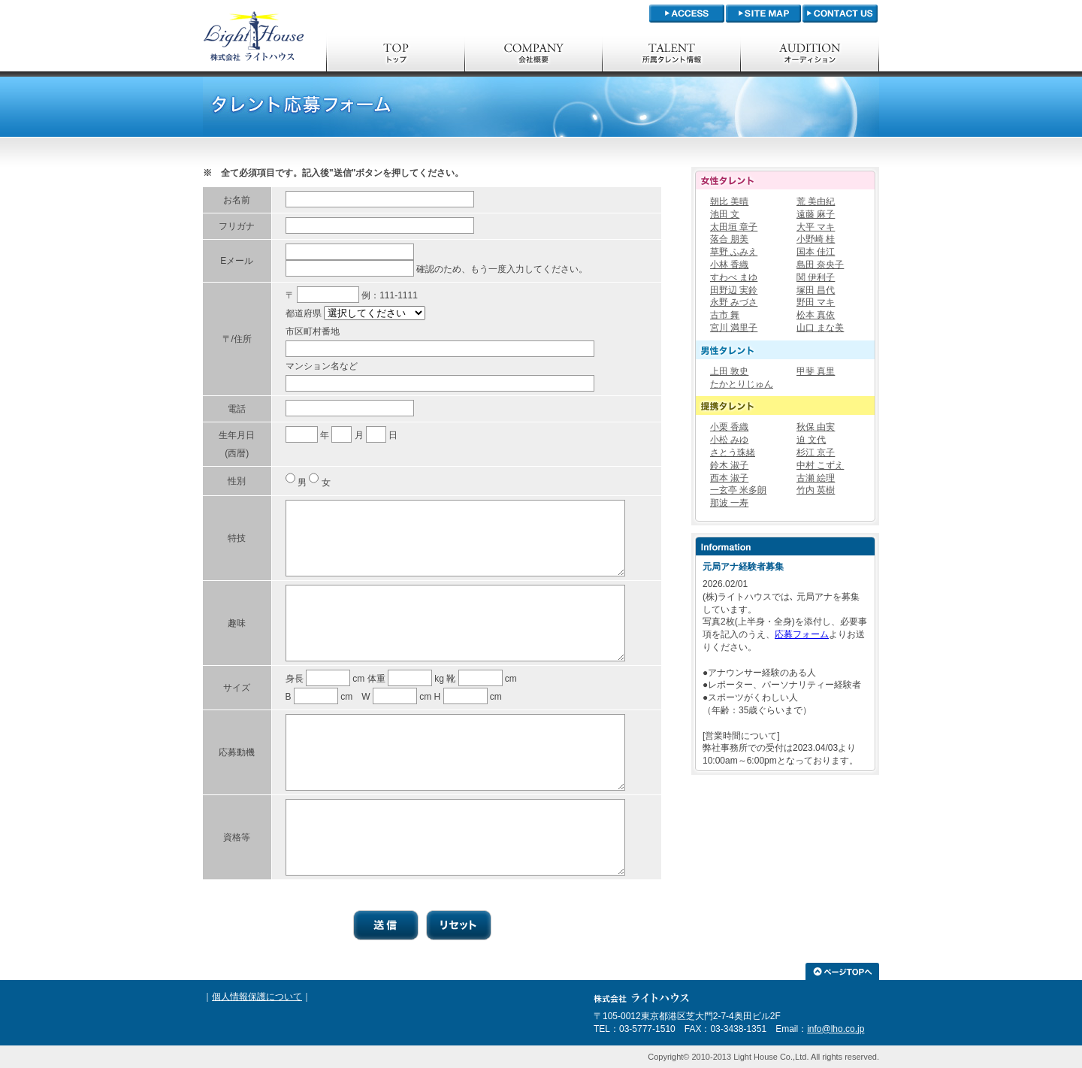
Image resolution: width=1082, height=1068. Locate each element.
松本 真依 (815, 315)
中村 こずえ (820, 465)
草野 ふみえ (733, 252)
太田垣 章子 (733, 227)
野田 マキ (815, 302)
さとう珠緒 (732, 452)
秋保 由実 (815, 427)
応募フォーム (802, 634)
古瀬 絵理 (815, 478)
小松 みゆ (729, 439)
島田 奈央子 (820, 264)
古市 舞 (724, 315)
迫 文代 (811, 439)
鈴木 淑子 (729, 465)
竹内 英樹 (815, 490)
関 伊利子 (815, 277)
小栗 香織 (729, 427)
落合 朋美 (729, 239)
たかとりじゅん (741, 384)
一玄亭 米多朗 (738, 490)
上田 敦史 (729, 371)
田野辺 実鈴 (733, 290)
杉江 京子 (815, 452)
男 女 (314, 482)
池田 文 (724, 214)
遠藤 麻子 (815, 214)
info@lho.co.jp (835, 1029)
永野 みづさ (733, 302)
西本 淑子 (729, 478)
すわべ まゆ (733, 277)
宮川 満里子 (733, 327)
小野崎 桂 (815, 239)
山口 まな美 (820, 327)
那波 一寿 (729, 503)
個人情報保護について (257, 996)
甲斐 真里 (815, 371)
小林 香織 (729, 264)
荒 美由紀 (815, 201)
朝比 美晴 (729, 201)
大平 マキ (815, 227)
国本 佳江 (815, 252)
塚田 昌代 (815, 290)
